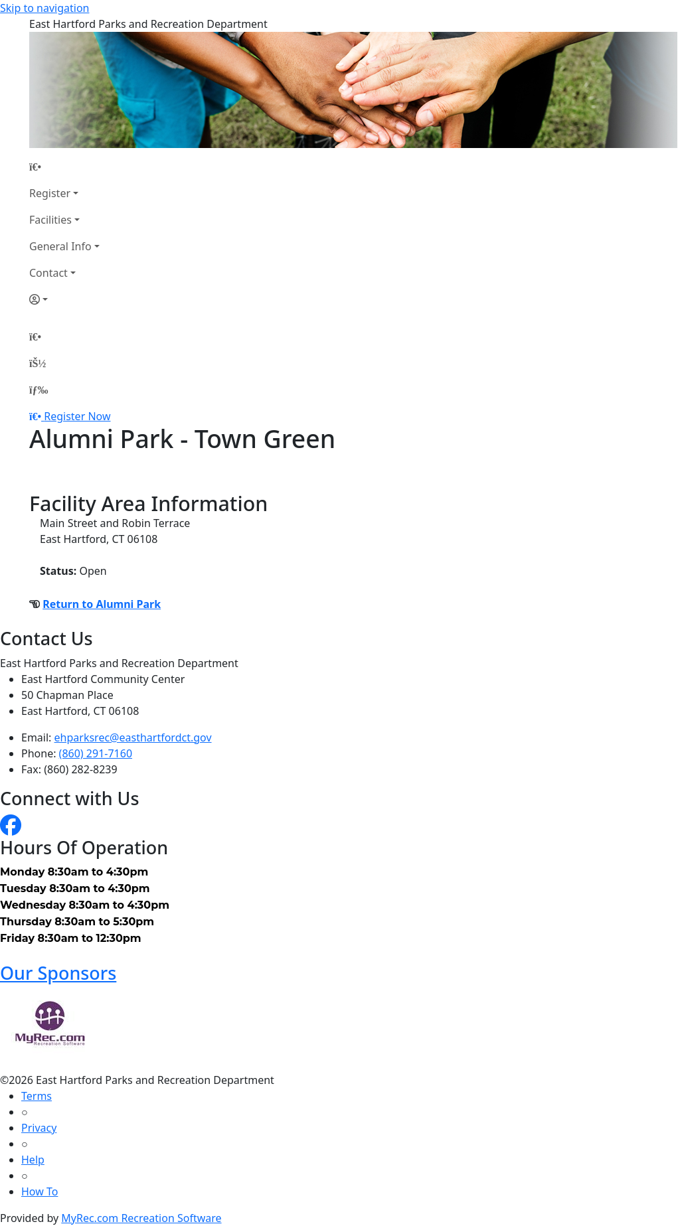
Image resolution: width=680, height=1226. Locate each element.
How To (39, 1191)
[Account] (64, 299)
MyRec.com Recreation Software (141, 1218)
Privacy (38, 1127)
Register (49, 193)
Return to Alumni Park (101, 604)
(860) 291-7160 (95, 753)
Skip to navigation (44, 8)
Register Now (77, 416)
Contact (48, 273)
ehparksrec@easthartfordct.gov (133, 737)
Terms (36, 1096)
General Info (60, 246)
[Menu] (38, 389)
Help (32, 1159)
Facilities (50, 219)
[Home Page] (64, 166)
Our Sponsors (58, 972)
